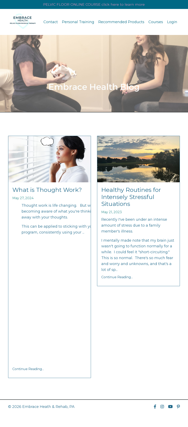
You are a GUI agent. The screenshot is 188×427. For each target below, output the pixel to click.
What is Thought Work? (48, 190)
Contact (50, 22)
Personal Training (78, 22)
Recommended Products (121, 22)
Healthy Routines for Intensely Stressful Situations (132, 198)
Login (172, 22)
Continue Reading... (28, 370)
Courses (155, 22)
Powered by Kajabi (166, 416)
